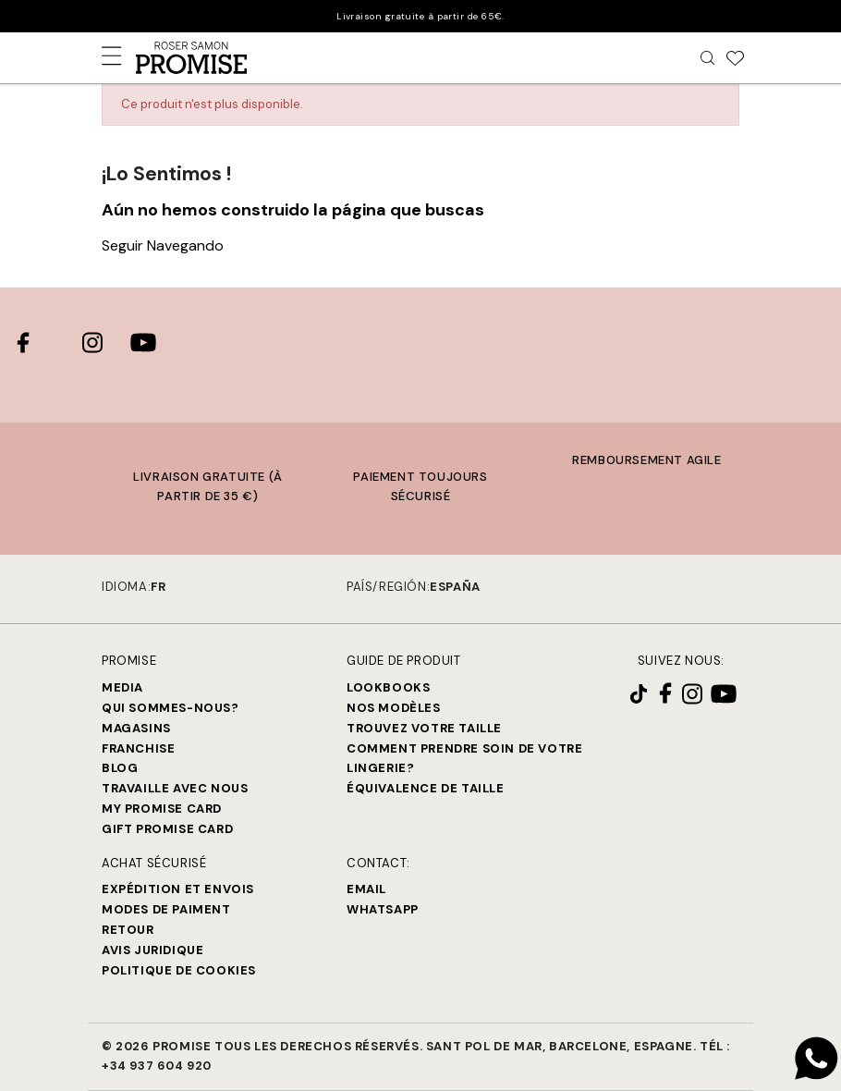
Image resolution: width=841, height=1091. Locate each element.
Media (122, 687)
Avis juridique (152, 950)
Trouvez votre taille (424, 728)
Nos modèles (394, 708)
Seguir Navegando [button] (163, 245)
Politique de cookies (179, 970)
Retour (128, 930)
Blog (120, 768)
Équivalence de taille (426, 788)
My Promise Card (162, 808)
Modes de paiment (166, 909)
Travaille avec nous (175, 788)
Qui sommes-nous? (170, 708)
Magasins (136, 728)
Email (366, 889)
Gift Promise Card (167, 829)
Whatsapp (383, 909)
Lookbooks (388, 687)
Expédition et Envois (178, 889)
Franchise (138, 748)
